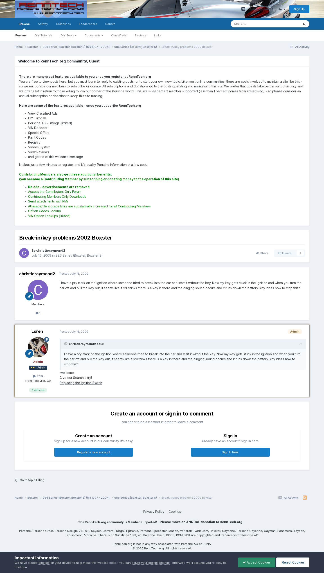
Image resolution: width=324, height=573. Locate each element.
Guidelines (63, 24)
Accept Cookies (257, 562)
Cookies (175, 511)
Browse (24, 26)
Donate (110, 24)
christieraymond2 (37, 273)
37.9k (38, 376)
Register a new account (93, 452)
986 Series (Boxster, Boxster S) (79, 255)
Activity (43, 24)
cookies (44, 562)
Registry (140, 35)
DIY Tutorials (44, 35)
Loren (37, 331)
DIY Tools (68, 35)
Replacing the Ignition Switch (81, 383)
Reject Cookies (293, 562)
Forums (21, 35)
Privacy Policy (153, 511)
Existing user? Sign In (267, 9)
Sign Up (299, 9)
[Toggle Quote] (66, 344)
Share (262, 253)
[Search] (254, 23)
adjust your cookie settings (151, 562)
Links (157, 35)
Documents (94, 35)
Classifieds (119, 35)
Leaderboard (88, 24)
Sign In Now (230, 452)
